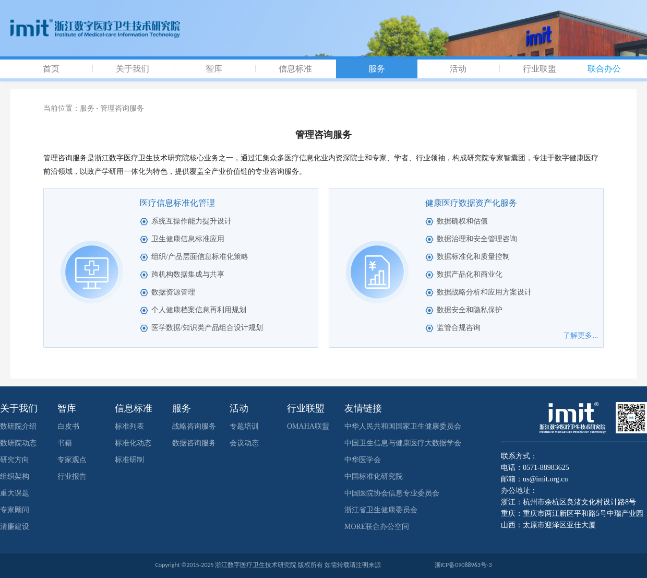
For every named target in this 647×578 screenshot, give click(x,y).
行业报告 (72, 476)
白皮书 (68, 426)
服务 (376, 68)
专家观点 (72, 460)
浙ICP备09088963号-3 (463, 565)
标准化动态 (133, 443)
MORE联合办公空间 (376, 526)
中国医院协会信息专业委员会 (391, 493)
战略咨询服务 (194, 426)
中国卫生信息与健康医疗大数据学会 (402, 443)
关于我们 (132, 68)
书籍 (64, 443)
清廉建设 (14, 526)
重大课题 (14, 493)
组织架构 (14, 476)
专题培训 (244, 426)
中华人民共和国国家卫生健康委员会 (402, 426)
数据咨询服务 (194, 443)
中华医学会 (362, 460)
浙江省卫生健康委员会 (380, 510)
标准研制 (129, 460)
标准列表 (129, 426)
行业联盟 (539, 68)
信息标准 (295, 68)
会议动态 (244, 443)
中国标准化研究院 (373, 476)
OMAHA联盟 (308, 426)
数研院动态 (18, 443)
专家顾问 (14, 510)
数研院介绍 (18, 426)
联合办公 (604, 69)
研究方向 (14, 460)
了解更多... (580, 335)
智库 (214, 68)
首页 (51, 68)
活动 (458, 68)
